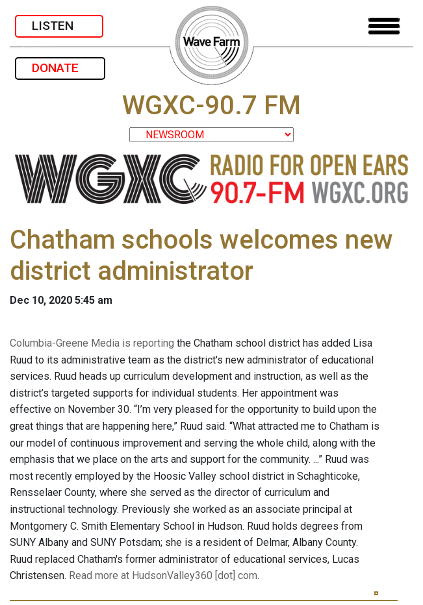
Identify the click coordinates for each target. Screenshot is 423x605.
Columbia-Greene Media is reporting (92, 343)
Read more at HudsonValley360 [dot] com (163, 575)
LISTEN (59, 25)
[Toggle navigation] (384, 26)
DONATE (60, 67)
